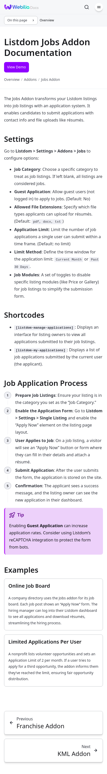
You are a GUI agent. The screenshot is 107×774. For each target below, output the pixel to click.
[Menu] (99, 7)
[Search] (87, 7)
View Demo (16, 67)
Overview (12, 79)
